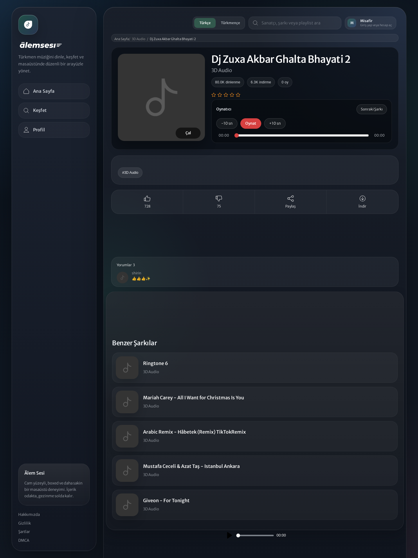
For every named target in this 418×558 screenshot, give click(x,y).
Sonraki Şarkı (372, 109)
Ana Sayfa (121, 39)
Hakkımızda (29, 514)
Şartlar (24, 531)
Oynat (250, 123)
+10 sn (275, 123)
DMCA (23, 540)
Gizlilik (24, 523)
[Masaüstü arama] (299, 23)
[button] (255, 272)
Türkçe (205, 23)
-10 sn (227, 123)
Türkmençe (230, 23)
